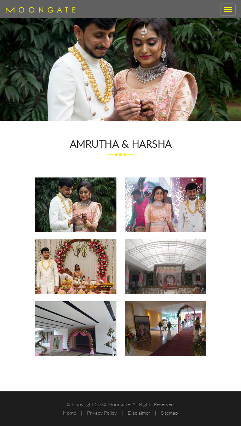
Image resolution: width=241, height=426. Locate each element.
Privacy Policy (102, 412)
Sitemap (169, 412)
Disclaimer (139, 412)
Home (70, 412)
